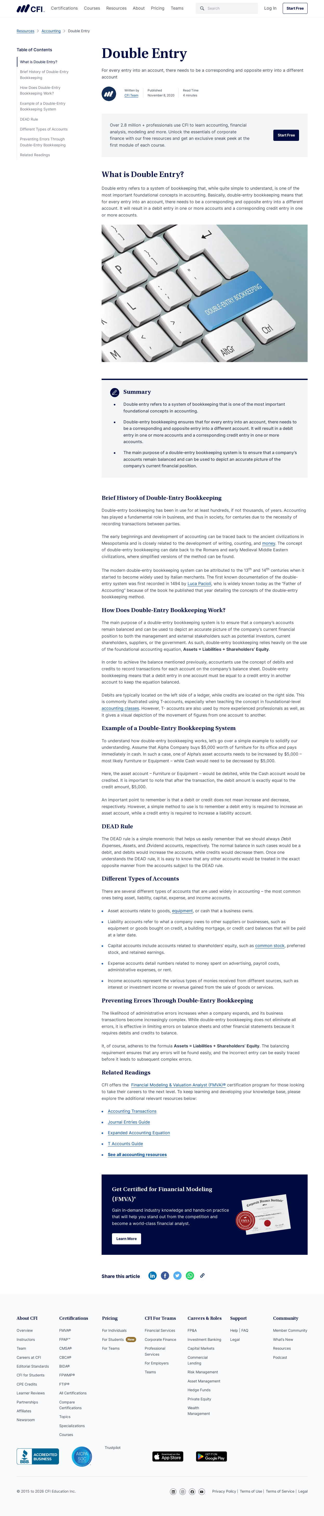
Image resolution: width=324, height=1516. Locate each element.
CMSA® (65, 1348)
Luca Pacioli (199, 583)
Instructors (26, 1339)
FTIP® (64, 1384)
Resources (116, 8)
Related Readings (35, 155)
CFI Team (131, 95)
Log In (270, 8)
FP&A (192, 1330)
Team (21, 1348)
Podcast (280, 1357)
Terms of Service (280, 1491)
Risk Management (203, 1372)
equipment (182, 910)
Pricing (157, 8)
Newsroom (26, 1420)
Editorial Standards (33, 1366)
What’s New (283, 1339)
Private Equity (199, 1399)
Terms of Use (251, 1491)
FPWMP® (67, 1375)
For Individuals (114, 1330)
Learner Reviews (31, 1393)
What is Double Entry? (38, 62)
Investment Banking (204, 1339)
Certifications (64, 8)
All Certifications (73, 1393)
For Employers (157, 1363)
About (139, 8)
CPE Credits (27, 1384)
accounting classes (120, 708)
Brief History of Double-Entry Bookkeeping (44, 74)
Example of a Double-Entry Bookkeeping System (42, 106)
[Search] (227, 8)
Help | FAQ (239, 1330)
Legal (235, 1339)
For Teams (111, 1348)
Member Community (290, 1330)
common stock (270, 945)
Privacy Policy (224, 1491)
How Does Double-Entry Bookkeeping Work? (40, 90)
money (268, 543)
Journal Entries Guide (129, 1122)
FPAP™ (64, 1339)
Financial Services (160, 1330)
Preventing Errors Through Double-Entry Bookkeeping (43, 142)
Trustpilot (113, 1448)
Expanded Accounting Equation (139, 1132)
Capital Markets (201, 1348)
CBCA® (65, 1357)
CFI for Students (30, 1375)
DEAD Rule (29, 119)
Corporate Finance (160, 1339)
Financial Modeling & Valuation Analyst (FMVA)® (178, 1084)
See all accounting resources (137, 1154)
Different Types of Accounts (44, 129)
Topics (64, 1417)
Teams (177, 8)
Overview (25, 1330)
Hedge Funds (199, 1390)
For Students (113, 1339)
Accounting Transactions (132, 1111)
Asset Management (204, 1381)
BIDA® (64, 1366)
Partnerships (27, 1402)
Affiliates (24, 1411)
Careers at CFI (29, 1357)
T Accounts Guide (125, 1143)
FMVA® (65, 1330)
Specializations (72, 1425)
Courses (92, 8)
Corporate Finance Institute (31, 8)
